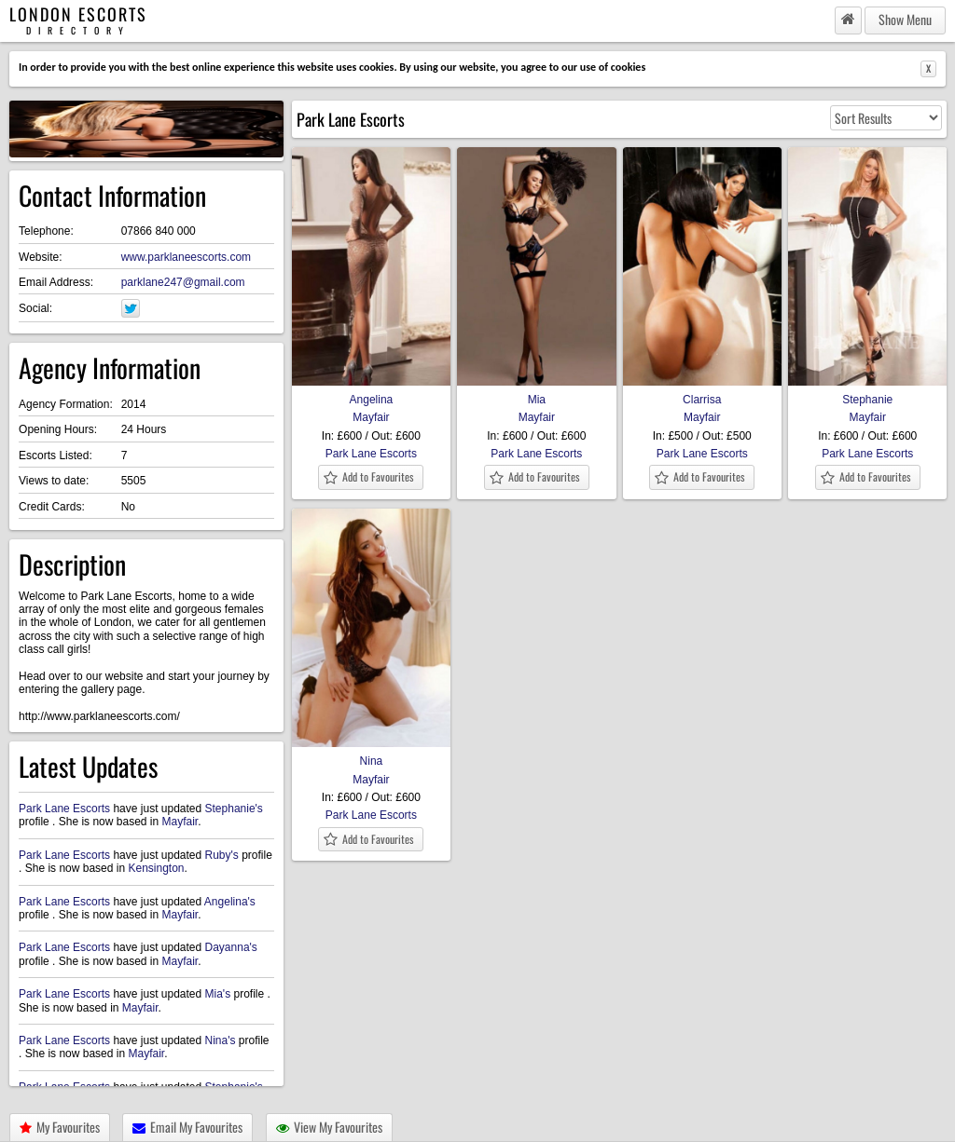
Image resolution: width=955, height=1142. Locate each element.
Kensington (156, 868)
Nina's (220, 1040)
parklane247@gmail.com (183, 282)
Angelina (371, 393)
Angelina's (230, 901)
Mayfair (179, 821)
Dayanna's (231, 947)
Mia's (218, 993)
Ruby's (222, 855)
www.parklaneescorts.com (186, 257)
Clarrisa (702, 393)
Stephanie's (234, 808)
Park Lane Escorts (64, 808)
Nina (371, 754)
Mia (536, 393)
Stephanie (867, 393)
